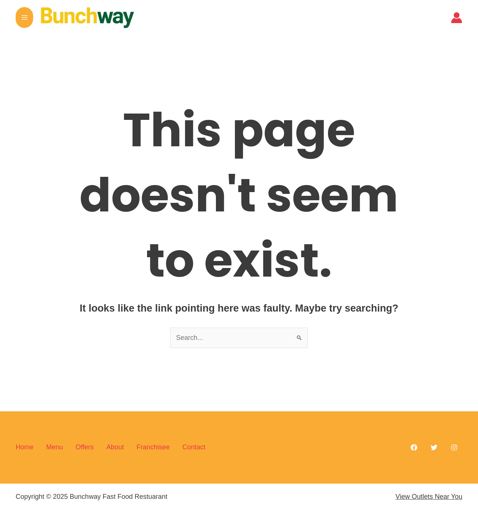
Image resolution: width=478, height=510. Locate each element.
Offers (85, 447)
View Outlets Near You (428, 496)
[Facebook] (414, 447)
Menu (54, 447)
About (115, 447)
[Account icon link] (456, 17)
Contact (193, 447)
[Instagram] (454, 447)
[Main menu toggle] (24, 17)
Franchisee (153, 447)
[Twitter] (434, 447)
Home (25, 447)
